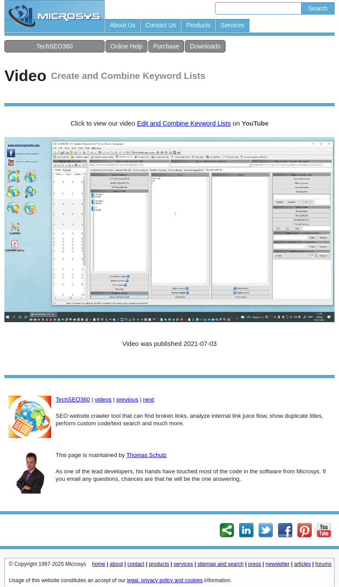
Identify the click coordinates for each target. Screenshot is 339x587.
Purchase (166, 46)
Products (198, 25)
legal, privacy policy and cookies (165, 580)
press (254, 564)
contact (135, 564)
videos (102, 399)
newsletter (278, 564)
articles (302, 564)
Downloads (205, 46)
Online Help (126, 46)
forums (323, 564)
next (148, 399)
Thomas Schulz (146, 455)
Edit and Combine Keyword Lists (184, 123)
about (116, 564)
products (159, 564)
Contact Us (161, 25)
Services (233, 25)
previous (127, 399)
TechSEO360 (54, 46)
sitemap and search (220, 564)
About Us (123, 25)
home (98, 564)
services (183, 564)
